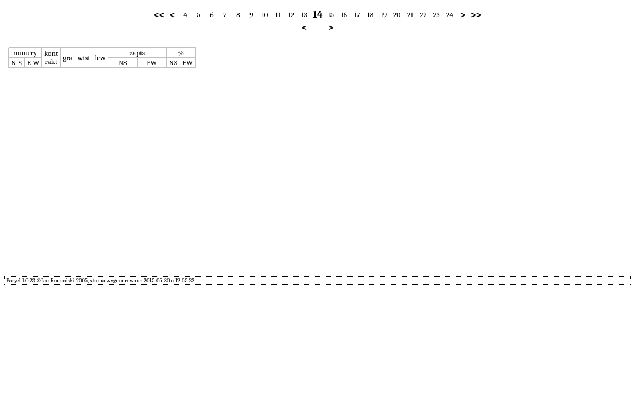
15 (331, 14)
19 (384, 14)
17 (357, 14)
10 (265, 14)
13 (304, 14)
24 (449, 14)
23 (436, 14)
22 (423, 14)
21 (410, 14)
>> (476, 15)
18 (370, 14)
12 (291, 14)
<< (159, 15)
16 (344, 14)
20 (396, 14)
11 (278, 14)
